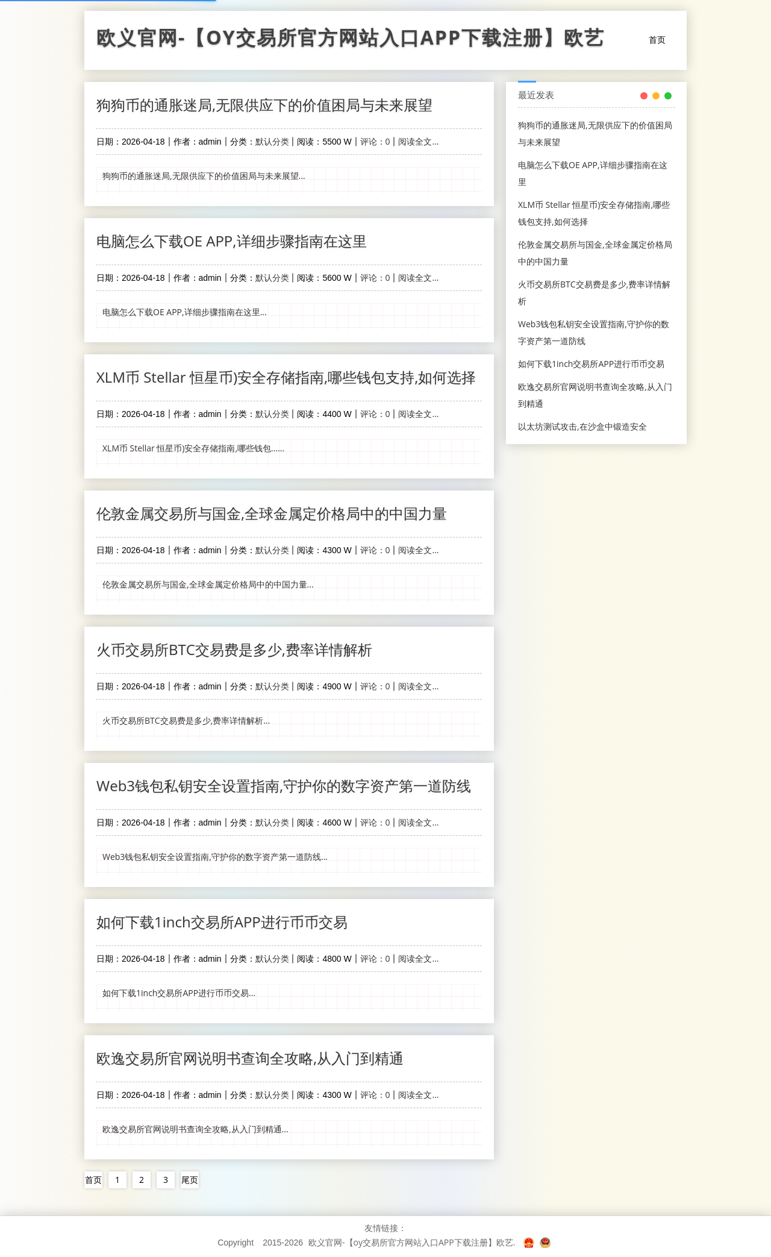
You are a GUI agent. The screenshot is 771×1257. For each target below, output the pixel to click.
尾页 (189, 1179)
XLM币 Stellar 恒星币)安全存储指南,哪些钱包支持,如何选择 (286, 377)
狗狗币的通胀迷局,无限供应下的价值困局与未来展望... (203, 175)
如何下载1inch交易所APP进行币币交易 (222, 922)
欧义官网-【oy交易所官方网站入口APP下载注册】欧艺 (350, 40)
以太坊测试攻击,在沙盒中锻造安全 (582, 426)
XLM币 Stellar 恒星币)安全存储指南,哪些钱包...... (193, 448)
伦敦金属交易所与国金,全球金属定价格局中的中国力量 (271, 513)
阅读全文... (418, 141)
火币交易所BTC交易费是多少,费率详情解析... (186, 720)
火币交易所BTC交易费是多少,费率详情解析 (234, 649)
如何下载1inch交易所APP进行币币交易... (178, 992)
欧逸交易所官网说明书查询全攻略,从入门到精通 (250, 1058)
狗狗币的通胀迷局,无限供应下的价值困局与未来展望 (264, 104)
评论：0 (375, 141)
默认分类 (272, 141)
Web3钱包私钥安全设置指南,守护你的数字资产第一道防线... (215, 856)
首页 (657, 39)
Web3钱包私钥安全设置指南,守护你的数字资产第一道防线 (283, 785)
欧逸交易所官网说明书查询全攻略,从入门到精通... (195, 1129)
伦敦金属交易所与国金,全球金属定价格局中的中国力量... (208, 584)
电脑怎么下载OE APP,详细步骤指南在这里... (184, 312)
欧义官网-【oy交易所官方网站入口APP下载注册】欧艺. (411, 1242)
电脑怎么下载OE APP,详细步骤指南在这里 (231, 241)
